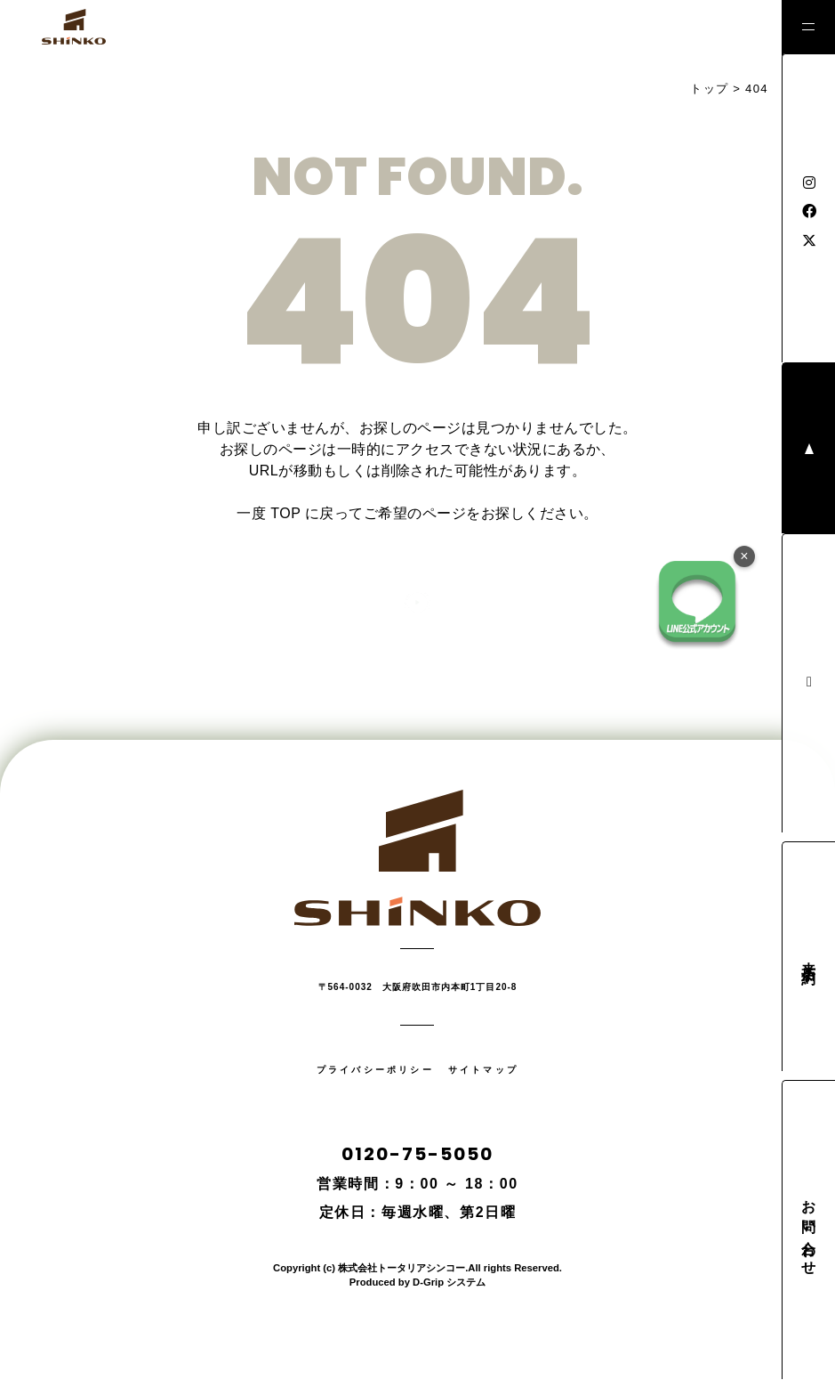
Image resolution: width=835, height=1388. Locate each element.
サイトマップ (483, 1070)
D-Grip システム (449, 1282)
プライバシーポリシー (375, 1070)
